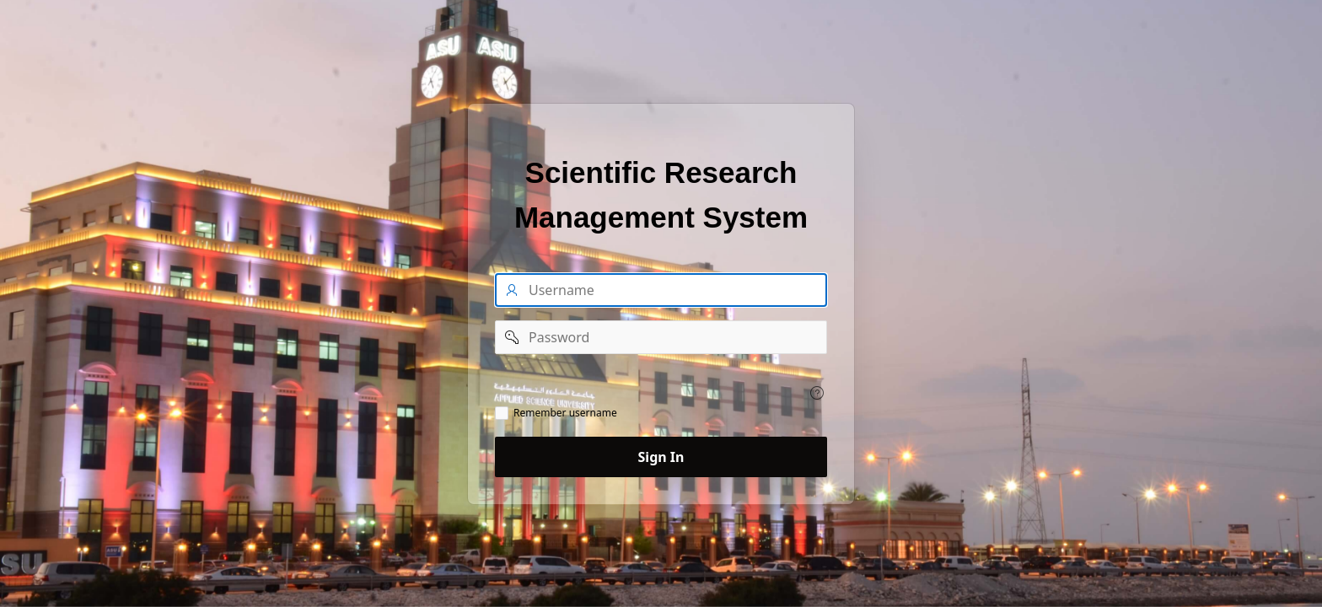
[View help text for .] (817, 393)
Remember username (565, 413)
